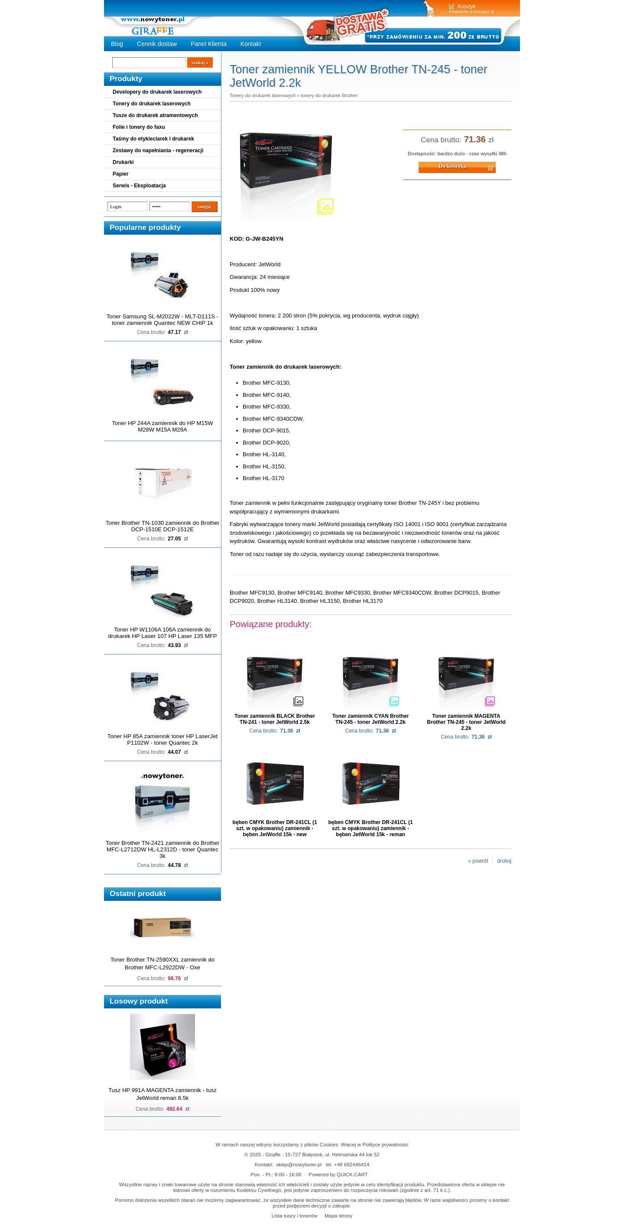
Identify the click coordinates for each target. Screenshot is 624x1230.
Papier (121, 174)
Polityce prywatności (386, 1144)
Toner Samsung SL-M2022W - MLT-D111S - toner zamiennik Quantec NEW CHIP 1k (162, 319)
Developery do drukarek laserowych (157, 92)
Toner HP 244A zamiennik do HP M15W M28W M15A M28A (162, 426)
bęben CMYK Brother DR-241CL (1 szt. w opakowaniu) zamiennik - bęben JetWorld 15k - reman (370, 828)
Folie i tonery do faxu (139, 127)
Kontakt (250, 43)
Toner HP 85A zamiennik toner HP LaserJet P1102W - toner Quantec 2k (162, 739)
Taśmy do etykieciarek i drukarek (153, 139)
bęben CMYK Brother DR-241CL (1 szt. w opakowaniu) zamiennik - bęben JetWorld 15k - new (274, 828)
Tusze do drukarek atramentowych (155, 115)
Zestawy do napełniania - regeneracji (158, 150)
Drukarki (123, 162)
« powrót (478, 861)
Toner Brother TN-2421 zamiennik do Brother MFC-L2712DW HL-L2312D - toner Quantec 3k (163, 849)
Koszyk (467, 6)
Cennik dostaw (157, 43)
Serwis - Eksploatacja (139, 186)
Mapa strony (338, 1215)
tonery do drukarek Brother (329, 95)
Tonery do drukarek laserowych (152, 104)
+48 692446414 (352, 1164)
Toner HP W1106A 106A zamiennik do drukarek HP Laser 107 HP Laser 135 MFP (162, 632)
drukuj (504, 861)
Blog (117, 43)
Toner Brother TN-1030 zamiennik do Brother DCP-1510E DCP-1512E (163, 526)
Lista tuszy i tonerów (295, 1215)
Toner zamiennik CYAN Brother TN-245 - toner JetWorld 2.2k (370, 719)
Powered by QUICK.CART (338, 1174)
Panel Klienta (209, 43)
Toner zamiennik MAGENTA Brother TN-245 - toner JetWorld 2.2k (466, 722)
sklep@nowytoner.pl (299, 1164)
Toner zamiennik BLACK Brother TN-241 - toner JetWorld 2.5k (274, 719)
